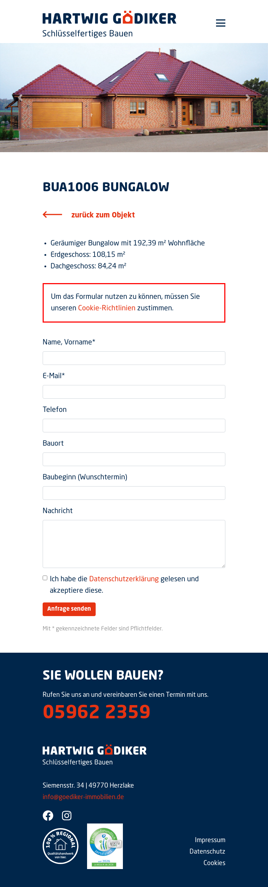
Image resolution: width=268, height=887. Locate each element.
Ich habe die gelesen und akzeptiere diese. (124, 585)
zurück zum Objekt (103, 215)
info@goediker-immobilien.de (83, 797)
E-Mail (54, 376)
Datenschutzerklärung (124, 579)
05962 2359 (96, 714)
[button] (20, 97)
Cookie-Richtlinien (106, 308)
